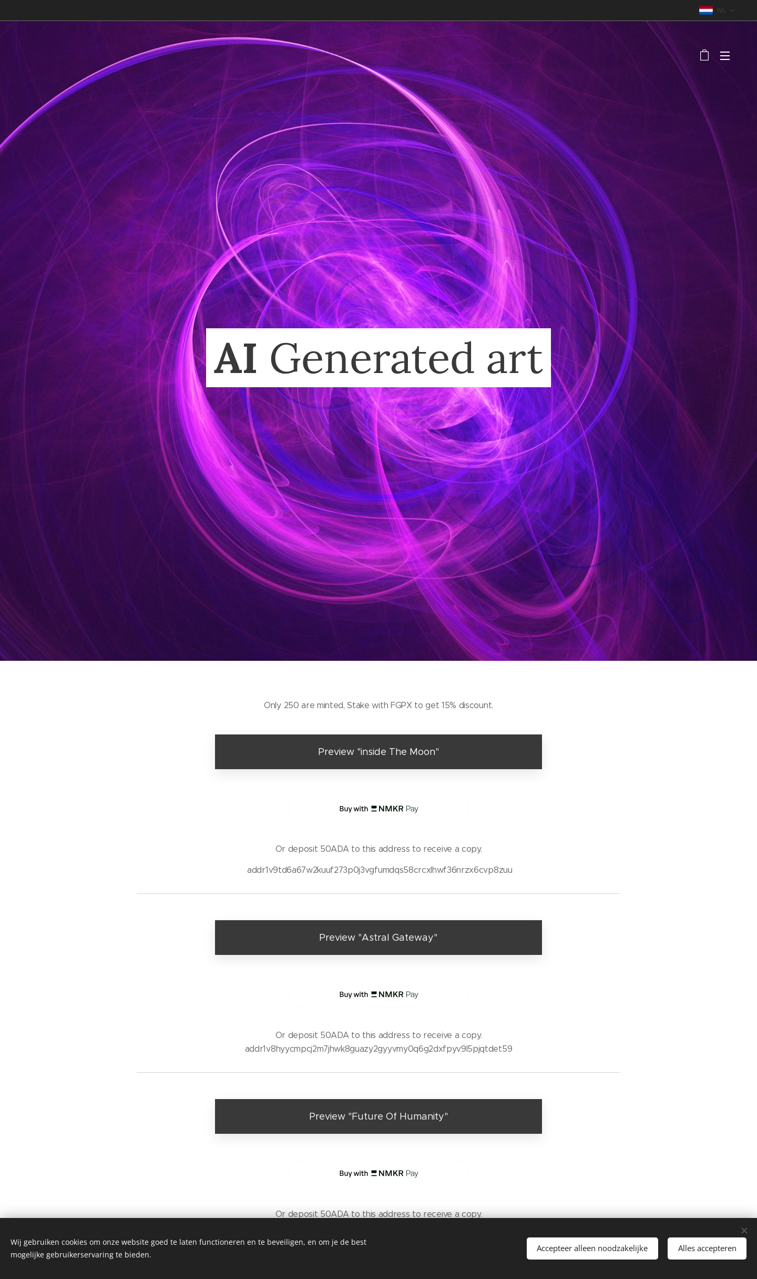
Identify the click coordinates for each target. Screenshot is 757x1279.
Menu (725, 55)
